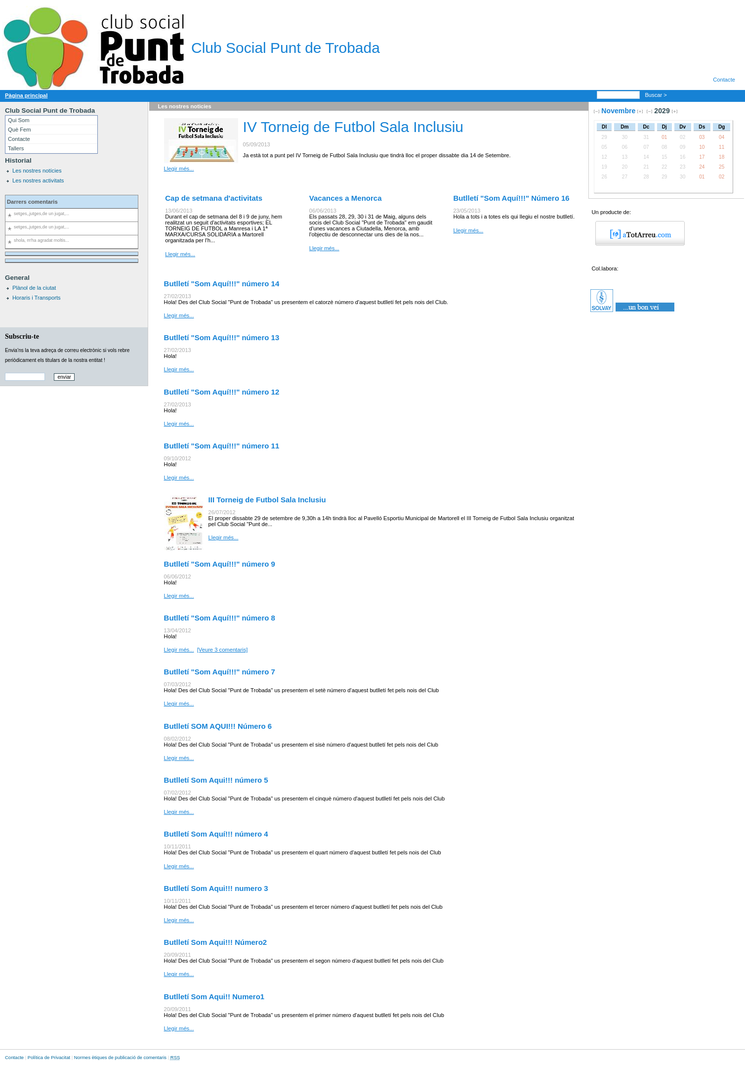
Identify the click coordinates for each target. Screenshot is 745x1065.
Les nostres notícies (37, 171)
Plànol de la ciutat (34, 288)
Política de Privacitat (49, 1057)
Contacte (724, 80)
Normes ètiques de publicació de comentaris (120, 1057)
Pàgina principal (26, 95)
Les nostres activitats (38, 180)
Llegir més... (179, 169)
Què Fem (19, 130)
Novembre (618, 111)
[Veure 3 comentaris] (222, 650)
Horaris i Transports (36, 298)
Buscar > (656, 95)
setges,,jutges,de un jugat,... (41, 213)
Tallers (16, 148)
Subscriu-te (22, 336)
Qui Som (19, 120)
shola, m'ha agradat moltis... (41, 240)
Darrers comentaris (32, 202)
